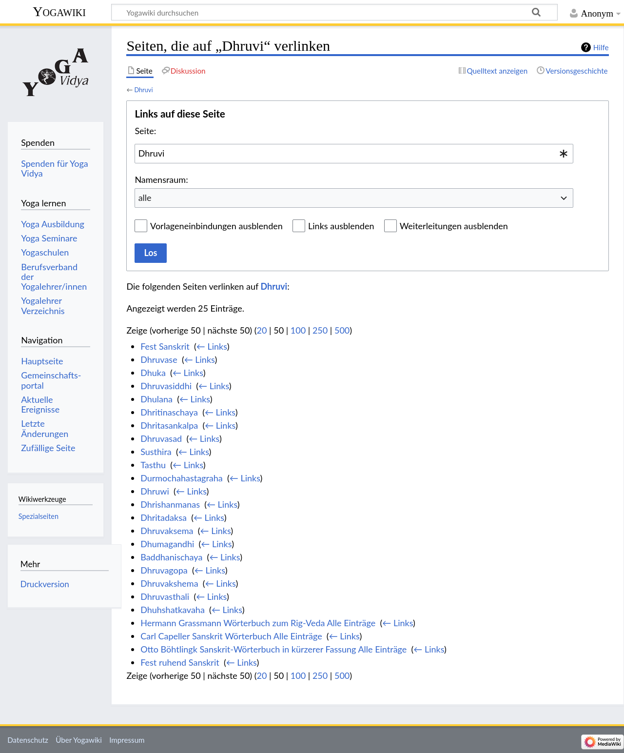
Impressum (127, 739)
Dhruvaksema (166, 530)
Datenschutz (27, 739)
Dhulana (156, 399)
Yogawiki (59, 11)
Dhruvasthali (164, 596)
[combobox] (354, 153)
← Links (211, 346)
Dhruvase (158, 359)
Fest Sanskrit (165, 346)
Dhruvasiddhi (166, 385)
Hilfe (601, 47)
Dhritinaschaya (169, 412)
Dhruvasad (161, 438)
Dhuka (153, 372)
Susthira (156, 451)
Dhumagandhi (167, 543)
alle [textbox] (145, 197)
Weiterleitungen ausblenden (454, 225)
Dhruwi (154, 491)
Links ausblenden (341, 225)
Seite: (145, 130)
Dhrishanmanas (170, 504)
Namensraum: (161, 179)
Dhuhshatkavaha (172, 609)
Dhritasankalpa (169, 425)
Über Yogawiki (79, 739)
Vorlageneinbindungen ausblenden (216, 225)
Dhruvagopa (164, 570)
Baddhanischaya (171, 557)
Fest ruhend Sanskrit (179, 662)
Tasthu (153, 464)
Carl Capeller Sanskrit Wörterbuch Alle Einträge (231, 636)
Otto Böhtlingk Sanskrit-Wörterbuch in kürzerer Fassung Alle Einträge (273, 649)
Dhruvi (143, 90)
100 (298, 330)
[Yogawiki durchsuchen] (334, 12)
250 (320, 330)
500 (342, 330)
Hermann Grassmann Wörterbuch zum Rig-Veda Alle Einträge (257, 622)
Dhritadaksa (163, 517)
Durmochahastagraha (181, 478)
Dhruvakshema (169, 583)
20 (262, 330)
